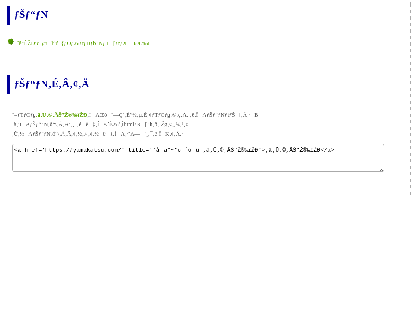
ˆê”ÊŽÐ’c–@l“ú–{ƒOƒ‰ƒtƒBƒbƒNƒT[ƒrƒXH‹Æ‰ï (83, 43)
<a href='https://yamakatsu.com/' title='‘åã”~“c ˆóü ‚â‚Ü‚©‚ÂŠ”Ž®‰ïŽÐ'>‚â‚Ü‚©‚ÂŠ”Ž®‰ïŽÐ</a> (198, 158)
